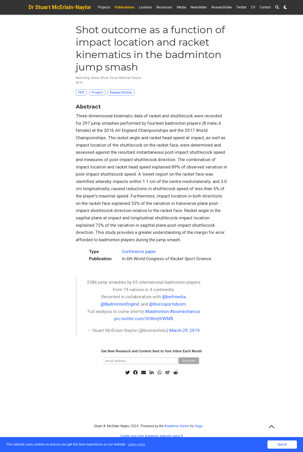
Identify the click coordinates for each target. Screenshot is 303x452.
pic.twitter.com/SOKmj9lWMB (143, 318)
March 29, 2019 (184, 330)
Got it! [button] (282, 444)
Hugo (199, 426)
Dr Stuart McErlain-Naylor (59, 7)
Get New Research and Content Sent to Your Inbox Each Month (151, 351)
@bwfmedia (174, 296)
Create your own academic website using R (151, 436)
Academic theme (177, 426)
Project (97, 92)
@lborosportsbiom (167, 304)
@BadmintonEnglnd (120, 304)
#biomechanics (185, 311)
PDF (81, 92)
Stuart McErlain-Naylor (126, 78)
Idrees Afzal (99, 78)
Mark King (83, 78)
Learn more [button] (136, 444)
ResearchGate (121, 92)
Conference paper (139, 251)
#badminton (157, 311)
